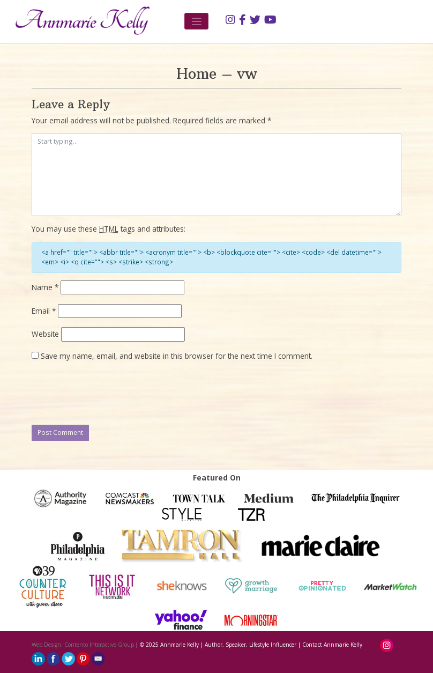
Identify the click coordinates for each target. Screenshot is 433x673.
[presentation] (113, 394)
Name (45, 287)
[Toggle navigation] (196, 21)
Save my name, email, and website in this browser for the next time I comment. (176, 356)
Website (45, 334)
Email (44, 311)
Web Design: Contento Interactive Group (83, 644)
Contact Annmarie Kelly (332, 644)
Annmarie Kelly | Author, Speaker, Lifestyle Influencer (228, 644)
